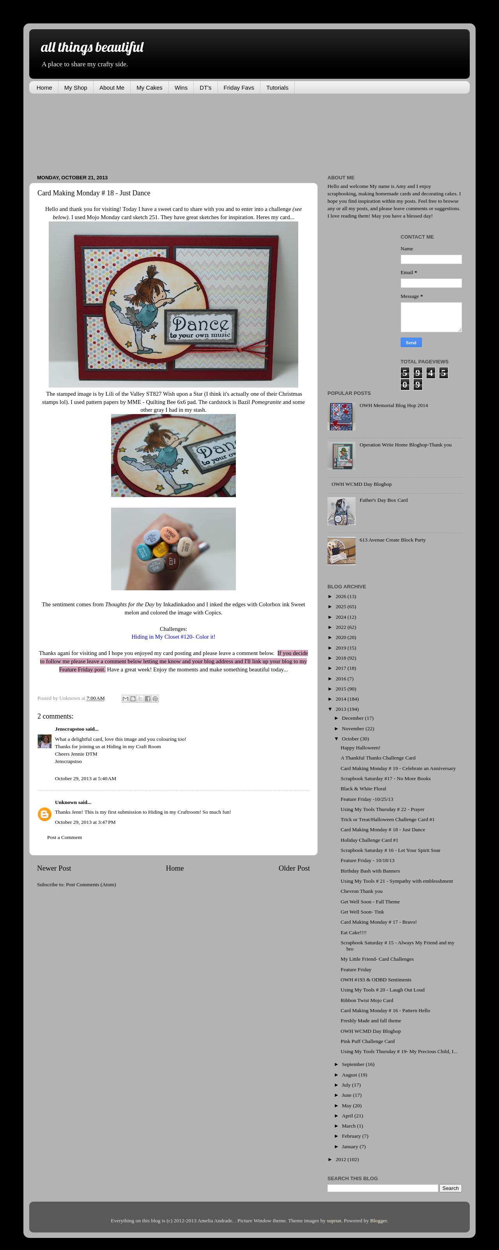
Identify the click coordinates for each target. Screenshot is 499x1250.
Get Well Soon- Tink (362, 912)
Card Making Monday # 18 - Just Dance (383, 829)
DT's (205, 87)
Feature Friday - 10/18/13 (368, 860)
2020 (341, 637)
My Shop (75, 87)
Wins (181, 87)
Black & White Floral (363, 788)
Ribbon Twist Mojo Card (367, 1000)
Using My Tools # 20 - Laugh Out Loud (383, 990)
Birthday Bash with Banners (370, 871)
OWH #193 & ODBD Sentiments (376, 980)
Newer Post (54, 868)
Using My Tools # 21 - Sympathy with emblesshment (397, 881)
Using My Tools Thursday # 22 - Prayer (383, 809)
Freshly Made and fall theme (371, 1020)
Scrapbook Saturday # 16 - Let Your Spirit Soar (391, 850)
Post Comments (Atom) (91, 884)
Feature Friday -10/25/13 (367, 799)
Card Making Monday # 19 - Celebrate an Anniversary (398, 768)
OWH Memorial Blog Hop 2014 (393, 405)
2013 (341, 709)
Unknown (66, 802)
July (347, 1085)
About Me (111, 87)
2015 (341, 689)
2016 (341, 679)
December (353, 718)
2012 (341, 1159)
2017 (341, 668)
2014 (341, 699)
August (350, 1075)
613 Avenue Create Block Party (392, 540)
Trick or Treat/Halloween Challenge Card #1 (388, 819)
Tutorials (277, 87)
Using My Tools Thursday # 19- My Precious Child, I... (399, 1051)
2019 (341, 648)
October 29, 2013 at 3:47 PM (85, 822)
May (347, 1105)
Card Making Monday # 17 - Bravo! (379, 922)
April (348, 1116)
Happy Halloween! (360, 748)
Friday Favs (239, 87)
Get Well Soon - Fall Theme (370, 902)
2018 (341, 658)
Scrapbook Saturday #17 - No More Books (386, 778)
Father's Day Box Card (383, 500)
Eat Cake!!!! (354, 932)
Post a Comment (64, 837)
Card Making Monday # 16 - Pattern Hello (385, 1010)
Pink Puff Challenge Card (368, 1041)
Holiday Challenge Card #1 (369, 840)
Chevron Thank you (362, 891)
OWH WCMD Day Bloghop (361, 484)
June (347, 1095)
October (351, 739)
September (354, 1064)
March (349, 1126)
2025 (341, 606)
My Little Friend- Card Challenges (377, 959)
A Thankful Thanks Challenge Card (378, 758)
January (350, 1146)
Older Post (294, 868)
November (353, 728)
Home (44, 87)
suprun (334, 1220)
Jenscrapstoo (69, 729)
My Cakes (149, 87)
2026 (341, 596)
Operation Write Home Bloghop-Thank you (405, 445)
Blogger (378, 1220)
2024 (341, 617)
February (352, 1136)
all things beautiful (92, 46)
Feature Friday (356, 969)
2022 (341, 627)
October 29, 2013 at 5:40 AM (85, 778)
